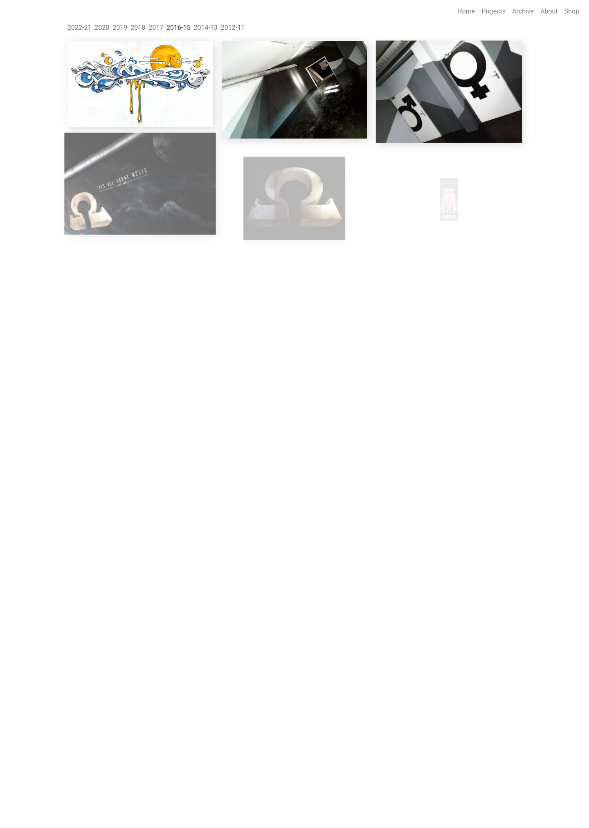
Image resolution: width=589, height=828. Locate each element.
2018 (137, 27)
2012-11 (233, 27)
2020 (101, 27)
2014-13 (205, 27)
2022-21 (79, 27)
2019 (119, 27)
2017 (155, 27)
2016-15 (178, 27)
